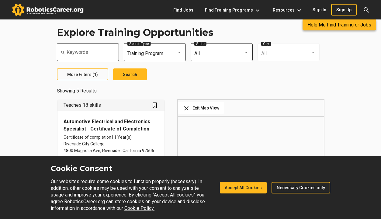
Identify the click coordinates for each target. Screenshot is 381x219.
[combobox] (154, 53)
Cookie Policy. (139, 208)
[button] (366, 9)
